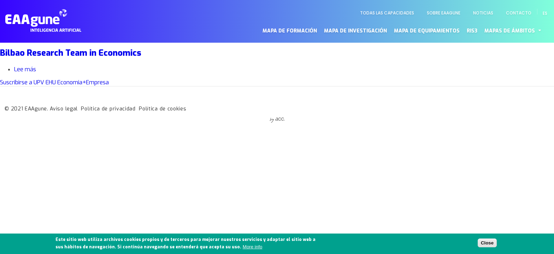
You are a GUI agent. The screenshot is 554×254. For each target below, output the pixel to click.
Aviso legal (64, 108)
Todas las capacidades (387, 13)
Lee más (25, 69)
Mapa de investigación (355, 31)
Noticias (483, 13)
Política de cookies (162, 108)
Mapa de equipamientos (427, 31)
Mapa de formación (290, 31)
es (545, 13)
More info (253, 248)
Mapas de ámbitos (509, 31)
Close (487, 244)
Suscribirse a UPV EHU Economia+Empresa (54, 82)
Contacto (518, 13)
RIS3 (472, 31)
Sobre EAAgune (443, 13)
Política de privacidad (108, 108)
